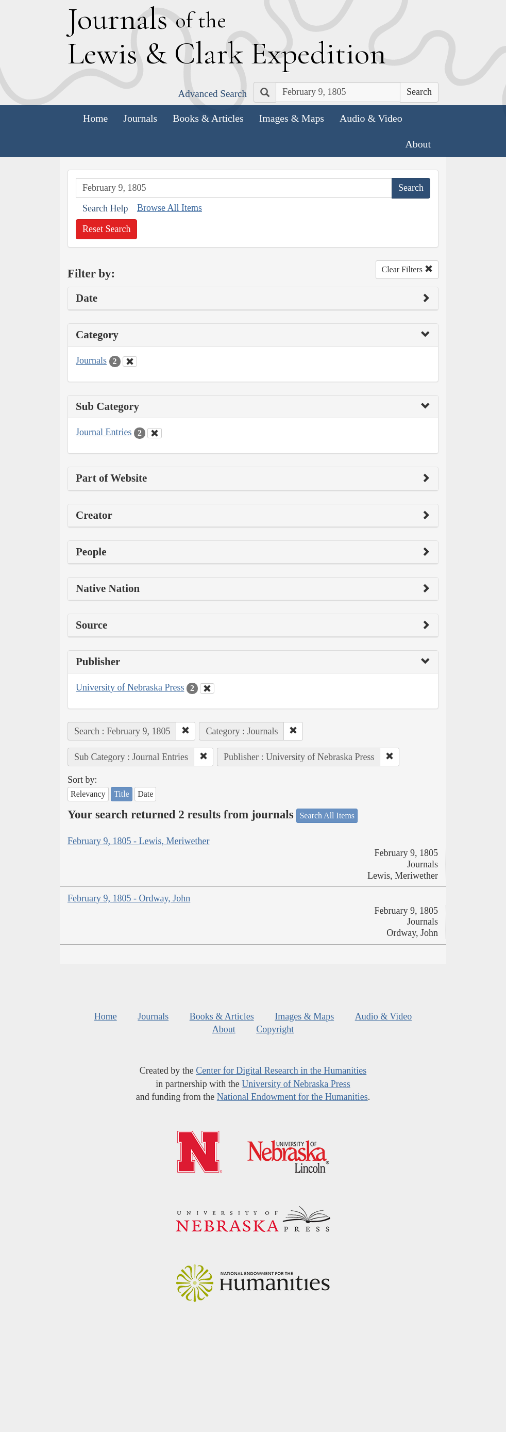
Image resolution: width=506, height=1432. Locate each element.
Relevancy (88, 793)
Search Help (105, 208)
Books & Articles (208, 118)
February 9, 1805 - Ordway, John (129, 898)
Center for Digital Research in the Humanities (281, 1070)
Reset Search (106, 229)
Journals (140, 118)
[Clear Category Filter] (130, 361)
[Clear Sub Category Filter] (154, 433)
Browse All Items (169, 208)
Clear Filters (407, 269)
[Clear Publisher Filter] (207, 688)
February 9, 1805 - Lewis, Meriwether (138, 841)
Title (121, 793)
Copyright (275, 1029)
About (418, 144)
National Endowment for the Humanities (292, 1097)
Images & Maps (291, 118)
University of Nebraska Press (130, 687)
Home (95, 118)
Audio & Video (371, 118)
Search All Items (327, 815)
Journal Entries (103, 432)
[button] (185, 731)
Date (145, 793)
